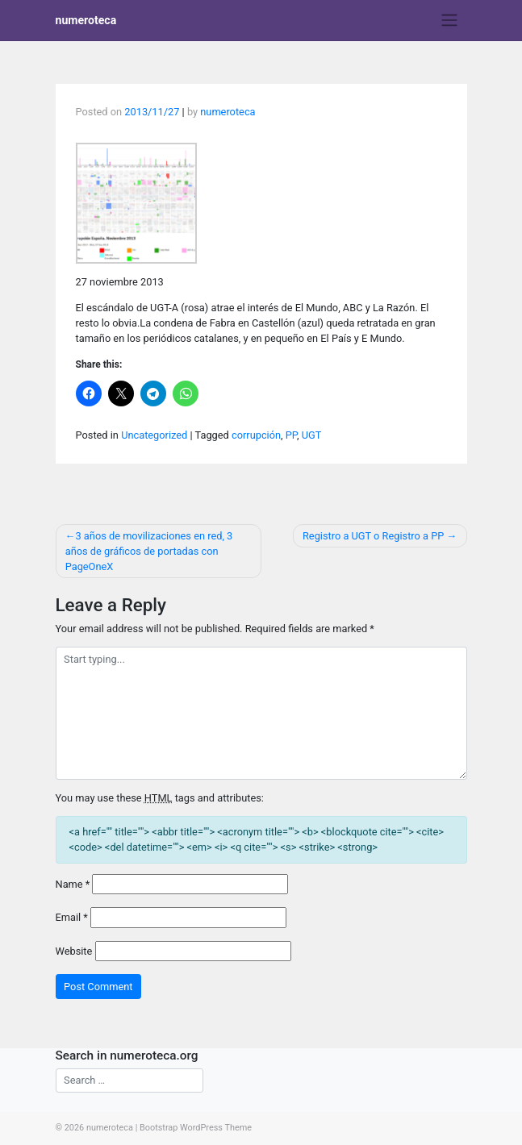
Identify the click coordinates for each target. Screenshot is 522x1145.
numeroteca (86, 20)
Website (74, 951)
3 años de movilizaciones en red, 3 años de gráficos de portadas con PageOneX (149, 551)
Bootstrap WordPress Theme (196, 1127)
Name (73, 884)
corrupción (256, 435)
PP (291, 435)
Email (72, 917)
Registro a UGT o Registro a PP (373, 536)
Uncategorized (154, 435)
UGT (312, 435)
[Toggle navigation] (449, 20)
